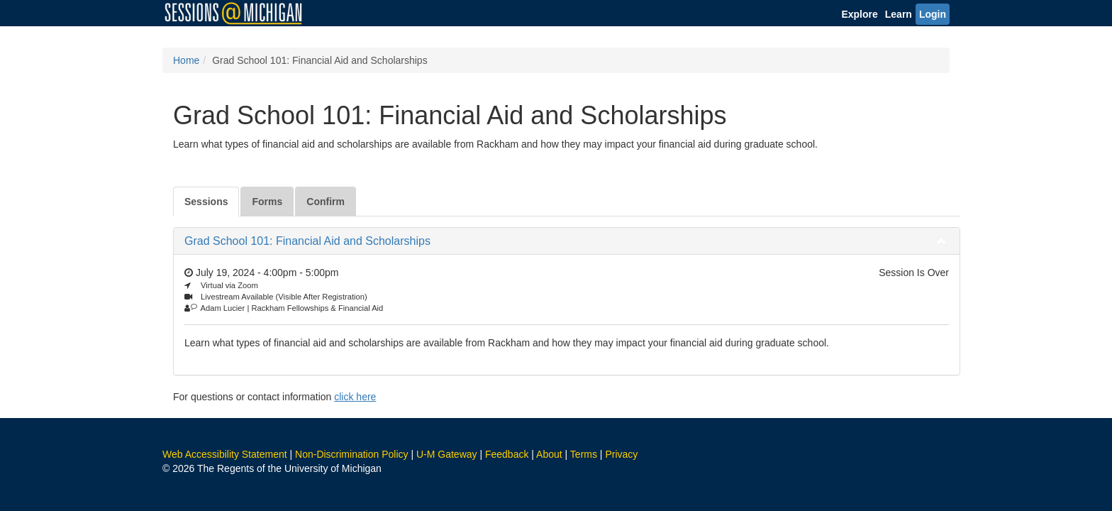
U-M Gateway (446, 454)
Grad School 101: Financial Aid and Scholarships (307, 241)
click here (355, 396)
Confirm (325, 201)
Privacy (621, 454)
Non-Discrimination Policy (351, 454)
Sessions (206, 201)
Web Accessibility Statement (224, 454)
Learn (898, 14)
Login (932, 14)
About (549, 454)
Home (186, 60)
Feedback (506, 454)
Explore (859, 14)
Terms (583, 454)
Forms (267, 201)
